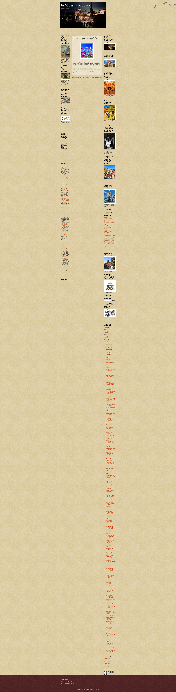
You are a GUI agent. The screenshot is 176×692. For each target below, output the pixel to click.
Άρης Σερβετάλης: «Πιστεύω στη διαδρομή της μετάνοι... (110, 631)
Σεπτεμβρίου (108, 349)
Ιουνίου (107, 354)
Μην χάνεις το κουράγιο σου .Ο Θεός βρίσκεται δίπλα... (110, 476)
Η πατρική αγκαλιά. (109, 533)
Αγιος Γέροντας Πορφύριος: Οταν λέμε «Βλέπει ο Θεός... (110, 531)
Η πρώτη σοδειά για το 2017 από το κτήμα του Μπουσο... (110, 612)
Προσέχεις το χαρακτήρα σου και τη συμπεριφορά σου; (109, 248)
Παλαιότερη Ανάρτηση (96, 77)
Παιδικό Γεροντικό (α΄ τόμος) (109, 240)
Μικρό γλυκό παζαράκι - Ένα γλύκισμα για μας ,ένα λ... (110, 536)
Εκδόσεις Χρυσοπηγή (77, 5)
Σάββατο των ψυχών (109, 538)
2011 (106, 666)
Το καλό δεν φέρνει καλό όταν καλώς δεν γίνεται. (110, 637)
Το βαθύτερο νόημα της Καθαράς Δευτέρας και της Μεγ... (110, 380)
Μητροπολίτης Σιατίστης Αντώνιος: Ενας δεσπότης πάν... (110, 644)
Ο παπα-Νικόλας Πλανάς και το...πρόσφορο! (110, 466)
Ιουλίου (107, 352)
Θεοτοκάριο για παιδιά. (108, 241)
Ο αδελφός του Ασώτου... (110, 473)
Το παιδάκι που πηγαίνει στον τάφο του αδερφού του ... (110, 541)
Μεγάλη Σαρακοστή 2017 (110, 544)
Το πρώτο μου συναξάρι (108, 244)
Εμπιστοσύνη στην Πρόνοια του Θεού (109, 425)
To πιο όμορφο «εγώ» (110, 362)
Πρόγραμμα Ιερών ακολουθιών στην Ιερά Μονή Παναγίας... (110, 459)
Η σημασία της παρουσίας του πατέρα (110, 561)
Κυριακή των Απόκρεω (110, 450)
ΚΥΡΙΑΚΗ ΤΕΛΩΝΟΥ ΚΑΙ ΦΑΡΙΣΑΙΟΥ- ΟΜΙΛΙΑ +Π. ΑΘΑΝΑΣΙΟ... (110, 618)
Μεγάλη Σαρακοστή (109, 468)
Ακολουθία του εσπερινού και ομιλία (64, 259)
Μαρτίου (107, 359)
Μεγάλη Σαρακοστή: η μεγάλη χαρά (110, 367)
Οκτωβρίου (108, 347)
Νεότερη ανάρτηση (76, 77)
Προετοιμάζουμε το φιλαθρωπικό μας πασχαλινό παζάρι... (110, 395)
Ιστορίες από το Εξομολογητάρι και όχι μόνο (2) (110, 606)
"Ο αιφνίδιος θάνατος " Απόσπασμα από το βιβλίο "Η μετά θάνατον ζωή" (109, 218)
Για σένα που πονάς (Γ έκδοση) (109, 235)
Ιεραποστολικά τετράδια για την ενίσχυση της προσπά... (110, 503)
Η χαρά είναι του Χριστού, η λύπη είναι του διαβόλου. (64, 224)
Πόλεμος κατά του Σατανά (108, 238)
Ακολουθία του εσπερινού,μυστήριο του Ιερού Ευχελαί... (110, 419)
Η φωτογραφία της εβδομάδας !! (109, 433)
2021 (106, 336)
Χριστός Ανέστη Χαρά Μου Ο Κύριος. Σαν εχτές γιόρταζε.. (64, 188)
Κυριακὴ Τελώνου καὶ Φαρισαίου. (109, 591)
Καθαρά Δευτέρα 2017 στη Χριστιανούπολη (110, 524)
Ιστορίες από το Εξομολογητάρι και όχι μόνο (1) (110, 634)
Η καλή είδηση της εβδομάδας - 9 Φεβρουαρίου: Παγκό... (110, 602)
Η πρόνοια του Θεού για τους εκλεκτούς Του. (110, 553)
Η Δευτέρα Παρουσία (107, 234)
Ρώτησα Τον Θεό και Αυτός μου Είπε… (109, 438)
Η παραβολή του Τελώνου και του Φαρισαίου (110, 593)
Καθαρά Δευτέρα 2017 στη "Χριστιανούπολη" (110, 402)
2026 (106, 327)
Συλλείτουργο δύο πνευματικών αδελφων (110, 493)
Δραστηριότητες (79, 72)
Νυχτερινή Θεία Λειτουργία (108, 583)
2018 (106, 341)
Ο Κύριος (105, 246)
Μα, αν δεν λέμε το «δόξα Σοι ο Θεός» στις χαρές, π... (110, 392)
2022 (106, 334)
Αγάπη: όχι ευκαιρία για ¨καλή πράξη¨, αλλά (110, 428)
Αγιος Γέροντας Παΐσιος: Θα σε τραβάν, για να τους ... (110, 496)
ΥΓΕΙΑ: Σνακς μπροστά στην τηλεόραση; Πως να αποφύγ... (110, 387)
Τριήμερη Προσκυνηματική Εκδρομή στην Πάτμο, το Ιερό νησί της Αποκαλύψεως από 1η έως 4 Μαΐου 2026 (65, 246)
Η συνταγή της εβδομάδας (108, 546)
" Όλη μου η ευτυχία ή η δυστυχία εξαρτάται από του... (110, 463)
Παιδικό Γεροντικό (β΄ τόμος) (109, 243)
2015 (106, 659)
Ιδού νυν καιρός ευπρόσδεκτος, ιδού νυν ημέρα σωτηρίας (110, 383)
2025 (106, 329)
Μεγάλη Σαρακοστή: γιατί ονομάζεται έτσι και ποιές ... (110, 376)
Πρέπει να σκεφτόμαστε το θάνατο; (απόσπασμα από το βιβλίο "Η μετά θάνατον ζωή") (109, 221)
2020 (106, 337)
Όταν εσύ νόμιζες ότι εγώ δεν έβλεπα (110, 408)
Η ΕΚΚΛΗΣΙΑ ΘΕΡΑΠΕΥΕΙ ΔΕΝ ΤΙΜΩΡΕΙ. (109, 453)
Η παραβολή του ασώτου (110, 551)
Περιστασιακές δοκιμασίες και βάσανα (110, 423)
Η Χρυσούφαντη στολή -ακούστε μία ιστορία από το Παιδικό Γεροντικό (109, 225)
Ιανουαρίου (108, 656)
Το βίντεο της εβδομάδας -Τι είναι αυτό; (110, 491)
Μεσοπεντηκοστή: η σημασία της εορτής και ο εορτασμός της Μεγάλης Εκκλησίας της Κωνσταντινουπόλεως (65, 213)
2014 (106, 661)
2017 (106, 342)
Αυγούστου (108, 350)
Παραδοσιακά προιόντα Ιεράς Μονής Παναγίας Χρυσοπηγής (65, 178)
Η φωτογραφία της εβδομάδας (109, 628)
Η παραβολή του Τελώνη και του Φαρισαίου (110, 651)
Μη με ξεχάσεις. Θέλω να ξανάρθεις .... (110, 549)
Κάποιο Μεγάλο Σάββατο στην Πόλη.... (65, 235)
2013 (106, 663)
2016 (106, 658)
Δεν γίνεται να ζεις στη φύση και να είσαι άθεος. (110, 572)
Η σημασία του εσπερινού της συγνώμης (110, 370)
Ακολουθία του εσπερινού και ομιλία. (110, 416)
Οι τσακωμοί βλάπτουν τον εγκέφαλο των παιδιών (110, 576)
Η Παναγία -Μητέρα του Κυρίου (109, 237)
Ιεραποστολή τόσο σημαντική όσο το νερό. (109, 640)
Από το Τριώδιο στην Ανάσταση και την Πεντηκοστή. (109, 487)
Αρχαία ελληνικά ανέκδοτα (109, 482)
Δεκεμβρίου (108, 344)
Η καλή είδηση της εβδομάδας (109, 479)
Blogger (97, 689)
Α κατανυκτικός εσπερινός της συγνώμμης (110, 405)
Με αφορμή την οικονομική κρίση (109, 430)
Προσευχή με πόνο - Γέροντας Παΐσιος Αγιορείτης (109, 521)
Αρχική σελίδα (86, 77)
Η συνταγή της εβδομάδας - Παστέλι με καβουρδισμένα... (110, 647)
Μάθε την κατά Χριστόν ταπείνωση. (110, 436)
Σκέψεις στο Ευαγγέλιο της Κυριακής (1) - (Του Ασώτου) (110, 580)
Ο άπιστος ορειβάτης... (110, 389)
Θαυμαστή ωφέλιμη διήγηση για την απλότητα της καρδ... (110, 556)
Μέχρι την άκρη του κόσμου (109, 364)
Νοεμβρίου (108, 345)
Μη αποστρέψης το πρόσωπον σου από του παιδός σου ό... (110, 372)
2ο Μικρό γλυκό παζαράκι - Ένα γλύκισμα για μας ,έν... (110, 399)
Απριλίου (108, 357)
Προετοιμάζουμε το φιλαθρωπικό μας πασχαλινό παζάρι (109, 527)
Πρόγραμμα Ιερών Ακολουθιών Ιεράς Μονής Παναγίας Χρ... (110, 512)
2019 (106, 339)
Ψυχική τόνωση (106, 230)
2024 (106, 331)
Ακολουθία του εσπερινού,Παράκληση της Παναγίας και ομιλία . (65, 200)
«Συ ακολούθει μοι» (109, 585)
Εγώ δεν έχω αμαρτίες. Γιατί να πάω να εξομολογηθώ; (110, 622)
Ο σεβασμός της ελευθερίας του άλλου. (110, 456)
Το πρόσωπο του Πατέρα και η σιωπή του (110, 516)
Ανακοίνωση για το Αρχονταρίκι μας (64, 168)
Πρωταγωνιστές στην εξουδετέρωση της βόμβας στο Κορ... (109, 500)
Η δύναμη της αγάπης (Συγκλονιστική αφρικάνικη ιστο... (110, 410)
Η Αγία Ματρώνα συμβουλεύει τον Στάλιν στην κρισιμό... (110, 471)
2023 (106, 332)
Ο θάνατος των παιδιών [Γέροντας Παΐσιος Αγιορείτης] (110, 587)
